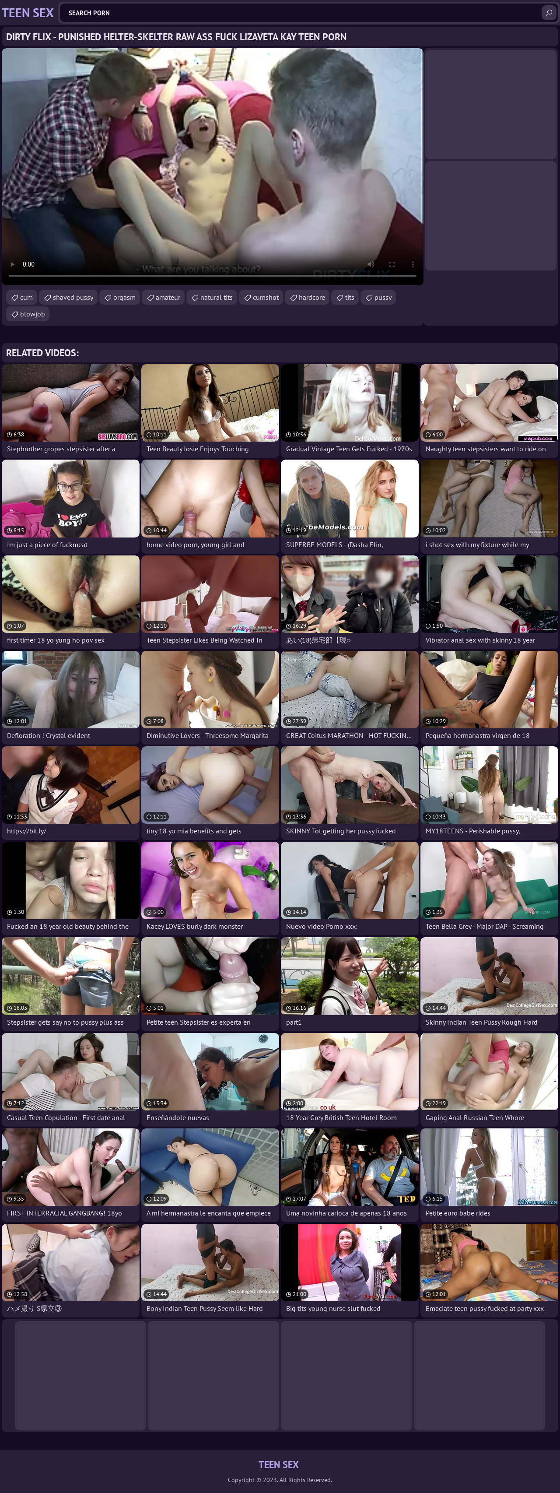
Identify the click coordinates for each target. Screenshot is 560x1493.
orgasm (124, 297)
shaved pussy (73, 297)
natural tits (216, 297)
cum (26, 297)
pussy (383, 297)
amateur (168, 297)
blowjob (32, 313)
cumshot (266, 297)
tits (349, 297)
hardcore (312, 297)
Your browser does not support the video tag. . (213, 166)
